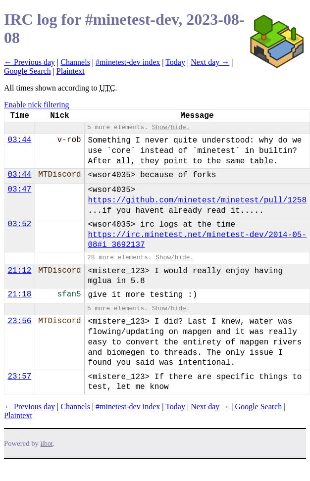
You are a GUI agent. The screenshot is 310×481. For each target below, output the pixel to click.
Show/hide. (171, 127)
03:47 (19, 189)
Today (175, 62)
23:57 (19, 376)
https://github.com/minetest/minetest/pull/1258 (197, 200)
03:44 (19, 140)
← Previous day (29, 62)
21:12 (19, 270)
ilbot (47, 443)
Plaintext (70, 71)
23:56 (19, 321)
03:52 (19, 224)
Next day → (210, 62)
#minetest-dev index (128, 62)
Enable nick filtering (36, 104)
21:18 (19, 294)
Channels (75, 62)
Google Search (27, 71)
